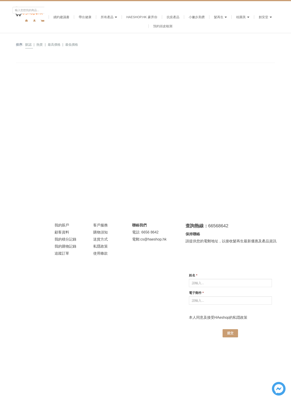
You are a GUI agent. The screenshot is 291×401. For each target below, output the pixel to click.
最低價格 (71, 44)
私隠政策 (240, 317)
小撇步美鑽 (197, 17)
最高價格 (54, 44)
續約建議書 (61, 17)
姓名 (193, 275)
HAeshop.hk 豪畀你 (141, 17)
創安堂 (265, 17)
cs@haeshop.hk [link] (153, 239)
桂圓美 (242, 17)
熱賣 (39, 44)
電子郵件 (196, 293)
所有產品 (109, 17)
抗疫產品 (173, 17)
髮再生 (220, 17)
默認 (28, 44)
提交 (230, 333)
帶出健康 (85, 17)
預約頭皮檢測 (162, 26)
